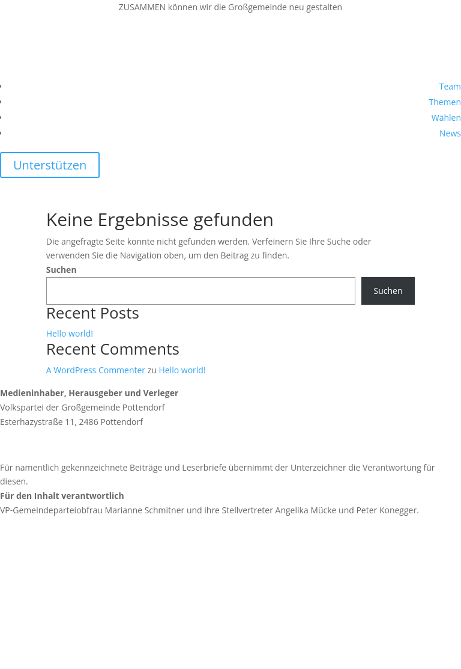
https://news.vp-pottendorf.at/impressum (81, 552)
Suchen (61, 269)
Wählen (446, 117)
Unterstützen (49, 165)
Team (450, 86)
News (450, 133)
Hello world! (69, 333)
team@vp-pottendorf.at (72, 444)
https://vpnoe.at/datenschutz (57, 632)
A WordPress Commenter (95, 370)
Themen (445, 102)
